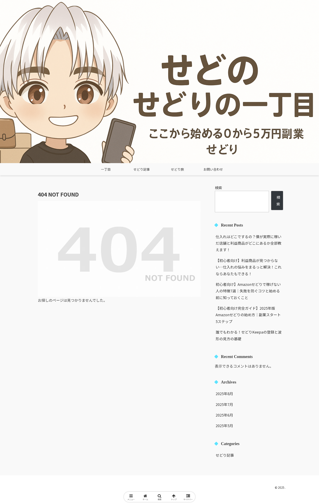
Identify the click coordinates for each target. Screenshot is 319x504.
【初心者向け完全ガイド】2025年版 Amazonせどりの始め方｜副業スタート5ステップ (248, 314)
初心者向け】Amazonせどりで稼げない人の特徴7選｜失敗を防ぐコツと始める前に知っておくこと (248, 291)
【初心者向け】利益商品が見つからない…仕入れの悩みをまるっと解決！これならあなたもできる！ (249, 267)
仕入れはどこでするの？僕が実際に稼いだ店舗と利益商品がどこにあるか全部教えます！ (248, 243)
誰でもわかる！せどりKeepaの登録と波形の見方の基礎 (249, 335)
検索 (218, 187)
